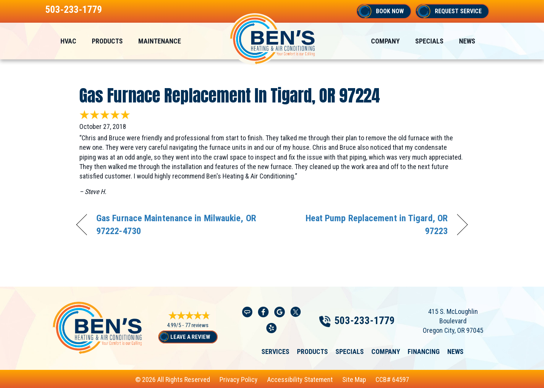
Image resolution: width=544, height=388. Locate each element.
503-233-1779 (73, 9)
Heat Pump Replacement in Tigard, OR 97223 (366, 224)
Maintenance (159, 41)
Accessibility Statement (300, 379)
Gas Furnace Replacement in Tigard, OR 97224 (229, 95)
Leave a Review (190, 337)
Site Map (354, 379)
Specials (429, 41)
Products (107, 41)
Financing (424, 351)
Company (385, 41)
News (467, 41)
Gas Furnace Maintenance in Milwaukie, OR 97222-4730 (176, 224)
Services (275, 351)
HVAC (68, 41)
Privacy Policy (238, 379)
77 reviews (197, 325)
